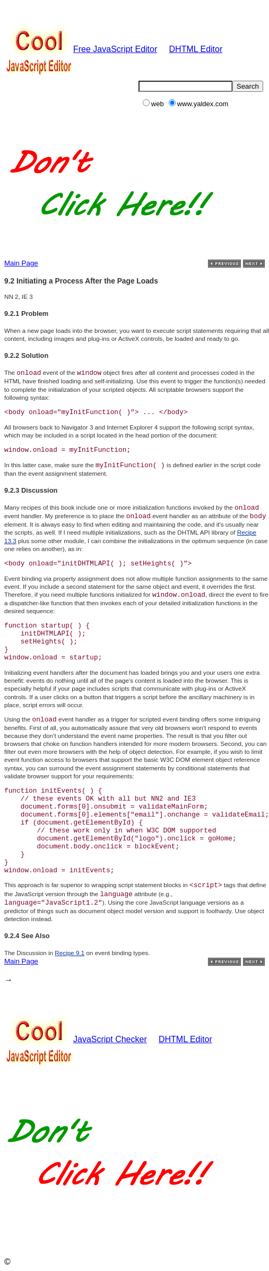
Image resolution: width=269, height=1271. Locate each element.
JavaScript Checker (75, 1039)
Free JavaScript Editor (80, 49)
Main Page (21, 263)
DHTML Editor (196, 49)
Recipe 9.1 (69, 952)
